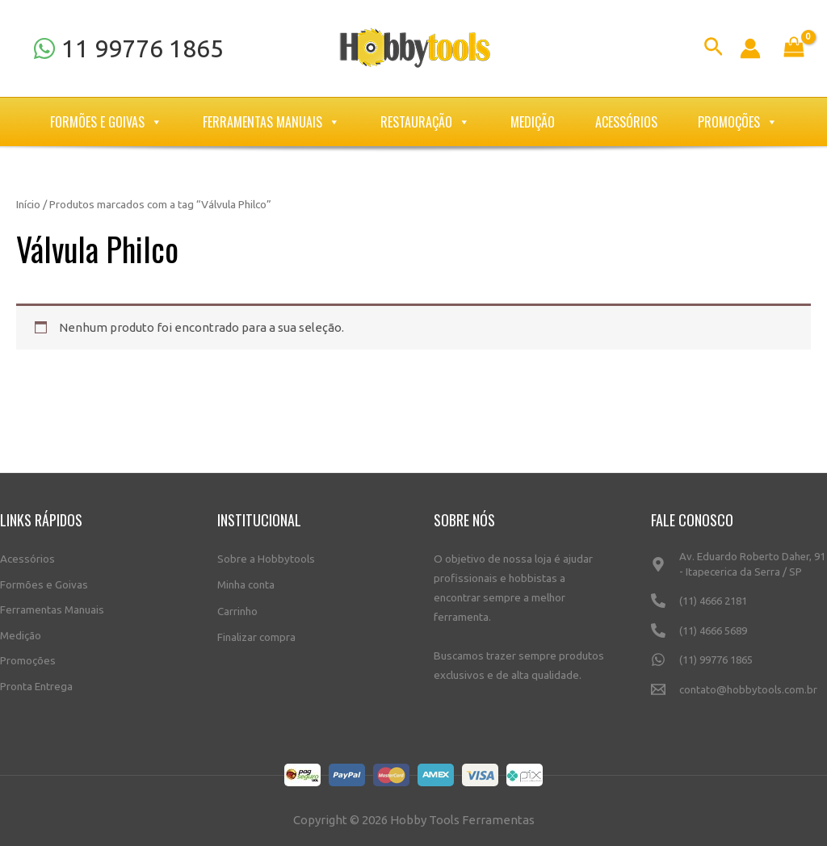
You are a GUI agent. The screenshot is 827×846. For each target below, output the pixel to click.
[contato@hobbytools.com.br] (739, 696)
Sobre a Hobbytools (266, 557)
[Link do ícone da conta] (750, 48)
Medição (532, 122)
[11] (128, 48)
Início (28, 204)
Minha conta (246, 582)
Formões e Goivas (106, 122)
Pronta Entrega (36, 683)
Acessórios (626, 122)
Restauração (425, 122)
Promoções (738, 122)
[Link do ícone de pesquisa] (713, 49)
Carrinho (237, 607)
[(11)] (739, 607)
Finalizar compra (256, 632)
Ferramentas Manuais (271, 122)
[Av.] (739, 570)
